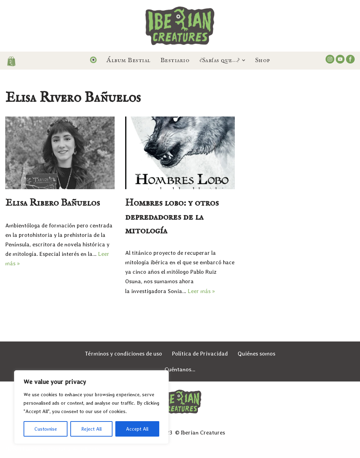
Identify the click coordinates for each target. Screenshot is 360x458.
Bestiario (175, 60)
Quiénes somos (256, 353)
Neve (11, 449)
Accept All (137, 429)
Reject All (91, 429)
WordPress (85, 449)
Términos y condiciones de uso (123, 353)
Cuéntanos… (180, 369)
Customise (45, 429)
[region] (91, 407)
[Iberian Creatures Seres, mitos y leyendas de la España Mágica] (180, 25)
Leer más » (201, 291)
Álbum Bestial (128, 60)
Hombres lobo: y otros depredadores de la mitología (172, 217)
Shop (262, 60)
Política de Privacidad (200, 353)
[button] (243, 60)
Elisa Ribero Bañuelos (52, 203)
